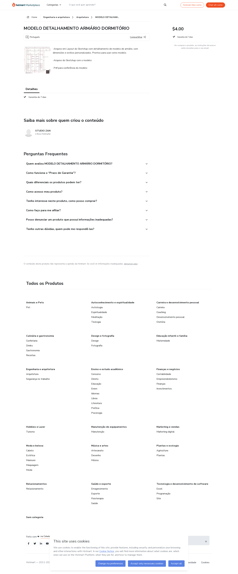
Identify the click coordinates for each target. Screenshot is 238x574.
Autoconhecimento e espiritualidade (112, 304)
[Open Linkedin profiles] (42, 546)
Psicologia (96, 414)
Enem (94, 390)
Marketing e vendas (167, 428)
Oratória (160, 323)
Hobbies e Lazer (35, 428)
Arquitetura (32, 376)
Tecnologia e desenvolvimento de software (182, 485)
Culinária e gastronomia (40, 337)
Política (95, 410)
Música (95, 462)
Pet (28, 309)
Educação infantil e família (171, 337)
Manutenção (97, 433)
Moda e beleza (34, 447)
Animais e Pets (35, 304)
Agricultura (162, 452)
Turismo (30, 433)
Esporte (95, 495)
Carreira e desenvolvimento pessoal (177, 304)
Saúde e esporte (101, 485)
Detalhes (32, 89)
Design (95, 342)
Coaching (161, 314)
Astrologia (97, 309)
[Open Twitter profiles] (35, 546)
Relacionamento (34, 490)
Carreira (160, 309)
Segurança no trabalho (38, 380)
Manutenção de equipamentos (109, 428)
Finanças (160, 385)
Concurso (96, 376)
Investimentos (164, 390)
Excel (159, 490)
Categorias (54, 5)
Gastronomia (33, 352)
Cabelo (30, 452)
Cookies (205, 564)
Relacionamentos (36, 485)
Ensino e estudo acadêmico (107, 371)
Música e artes (99, 447)
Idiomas (95, 395)
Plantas (160, 457)
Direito (95, 380)
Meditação (96, 319)
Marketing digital (165, 433)
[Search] (165, 5)
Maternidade (163, 342)
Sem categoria (34, 519)
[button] (83, 164)
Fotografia (96, 347)
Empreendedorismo (166, 380)
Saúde (94, 505)
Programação (163, 495)
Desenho (96, 457)
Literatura (96, 405)
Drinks (29, 347)
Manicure (31, 462)
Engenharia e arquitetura (40, 371)
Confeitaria (31, 342)
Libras (94, 400)
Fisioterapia (97, 500)
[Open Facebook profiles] (29, 546)
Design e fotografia (102, 337)
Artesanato (97, 452)
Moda (29, 471)
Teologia (96, 323)
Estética (30, 457)
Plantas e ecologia (167, 447)
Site (158, 500)
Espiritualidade (99, 314)
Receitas (31, 357)
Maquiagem (32, 467)
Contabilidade (163, 376)
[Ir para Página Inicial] (27, 4)
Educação (96, 385)
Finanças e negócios (168, 371)
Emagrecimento (99, 490)
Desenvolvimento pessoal (170, 319)
